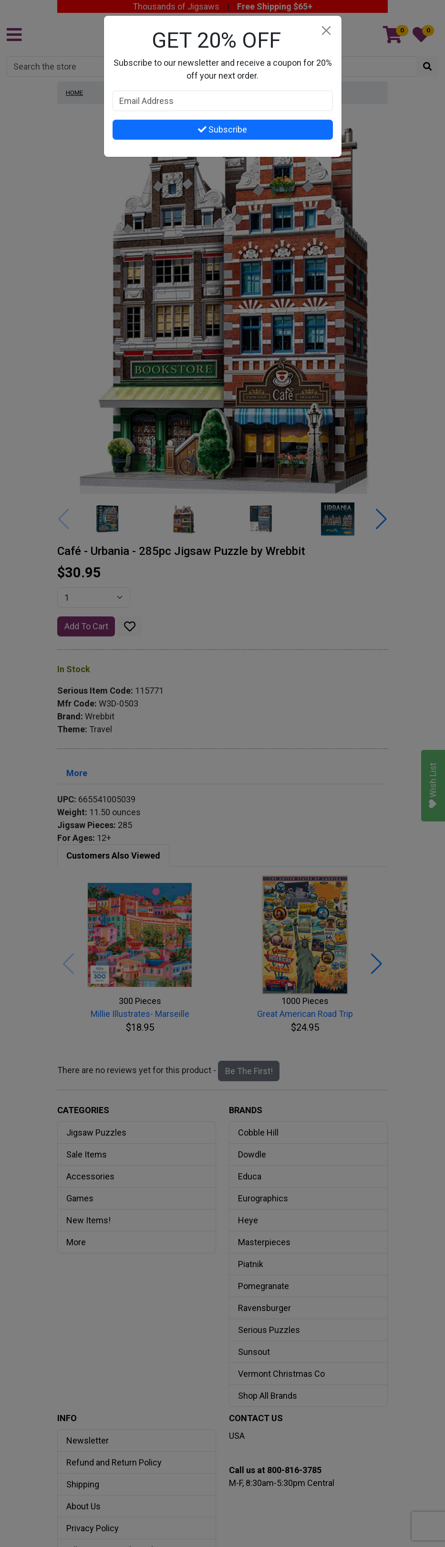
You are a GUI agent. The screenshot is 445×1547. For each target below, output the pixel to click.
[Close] (326, 30)
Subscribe (222, 129)
